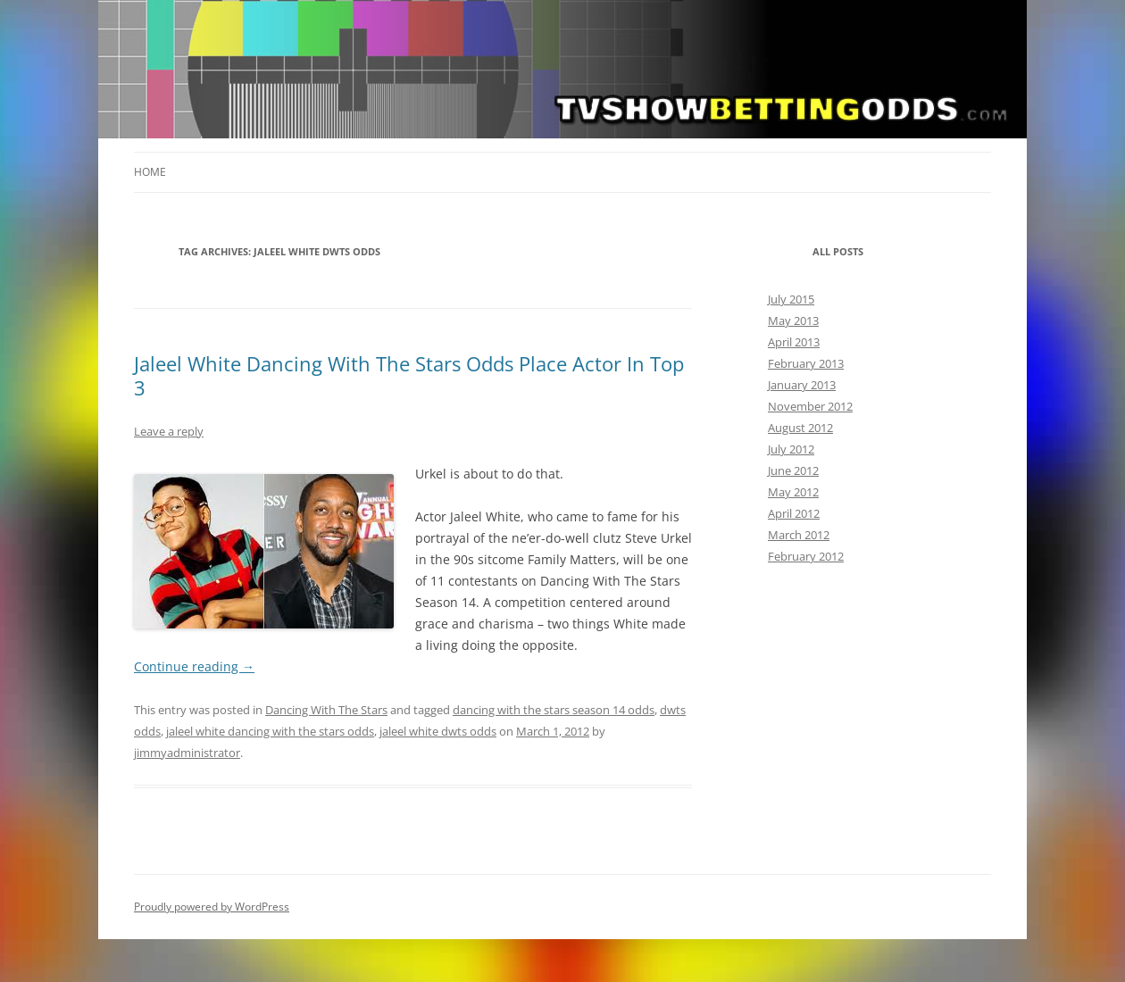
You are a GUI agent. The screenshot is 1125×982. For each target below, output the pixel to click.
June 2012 (793, 470)
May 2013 (793, 320)
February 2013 (806, 363)
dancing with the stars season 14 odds (553, 710)
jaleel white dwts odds (437, 731)
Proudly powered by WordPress (211, 906)
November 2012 (810, 406)
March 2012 (798, 535)
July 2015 (791, 299)
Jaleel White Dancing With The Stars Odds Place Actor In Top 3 (409, 375)
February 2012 (806, 556)
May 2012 (793, 492)
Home (150, 171)
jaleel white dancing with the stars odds (270, 731)
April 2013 (794, 342)
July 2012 (791, 449)
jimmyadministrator (187, 753)
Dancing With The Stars (326, 710)
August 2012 (800, 428)
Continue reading (194, 666)
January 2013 (802, 385)
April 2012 (794, 513)
